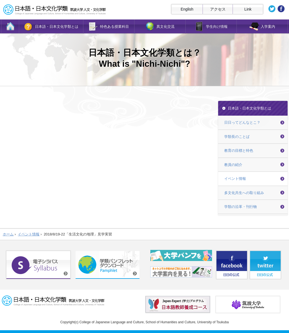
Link (247, 9)
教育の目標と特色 (238, 150)
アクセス (218, 9)
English (187, 9)
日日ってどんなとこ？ (242, 122)
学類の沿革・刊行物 (240, 207)
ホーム (8, 234)
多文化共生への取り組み (244, 193)
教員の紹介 (233, 165)
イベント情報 (235, 179)
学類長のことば (237, 137)
